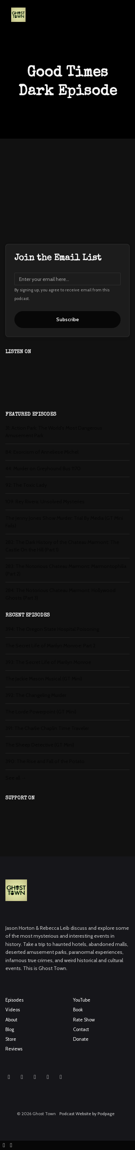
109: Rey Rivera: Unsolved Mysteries (45, 501)
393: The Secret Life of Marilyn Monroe (48, 662)
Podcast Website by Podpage (86, 1113)
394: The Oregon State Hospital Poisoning (52, 629)
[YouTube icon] (35, 1077)
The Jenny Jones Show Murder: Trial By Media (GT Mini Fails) (64, 522)
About (11, 1019)
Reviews (13, 1049)
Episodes (14, 1000)
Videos (12, 1009)
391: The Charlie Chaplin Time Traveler (47, 728)
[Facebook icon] (22, 1077)
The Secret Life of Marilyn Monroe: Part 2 (50, 645)
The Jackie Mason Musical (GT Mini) (43, 678)
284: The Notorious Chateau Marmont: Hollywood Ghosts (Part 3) (60, 594)
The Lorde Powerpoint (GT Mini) (40, 711)
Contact (81, 1029)
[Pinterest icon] (60, 1077)
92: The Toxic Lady (26, 485)
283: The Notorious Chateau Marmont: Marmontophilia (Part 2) (65, 570)
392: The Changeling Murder (35, 695)
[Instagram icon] (9, 1077)
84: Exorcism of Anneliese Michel (41, 452)
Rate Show (84, 1019)
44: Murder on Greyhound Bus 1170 (43, 468)
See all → (15, 778)
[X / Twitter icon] (47, 1077)
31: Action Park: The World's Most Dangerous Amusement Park (53, 432)
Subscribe (67, 319)
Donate (81, 1039)
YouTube (81, 1000)
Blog (9, 1029)
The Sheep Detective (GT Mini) (39, 745)
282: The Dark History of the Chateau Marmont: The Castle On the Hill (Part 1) (62, 546)
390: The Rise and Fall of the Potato (45, 761)
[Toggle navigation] (123, 16)
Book (78, 1009)
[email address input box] (67, 279)
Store (10, 1039)
